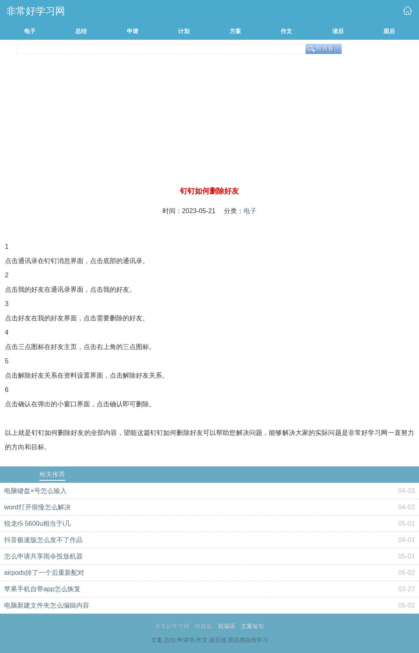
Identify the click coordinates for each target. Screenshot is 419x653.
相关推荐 (52, 474)
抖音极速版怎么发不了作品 (43, 539)
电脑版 (203, 626)
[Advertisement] (209, 124)
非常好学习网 (172, 626)
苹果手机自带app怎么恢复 (42, 588)
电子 (250, 210)
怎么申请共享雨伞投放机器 (43, 556)
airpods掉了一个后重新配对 (44, 572)
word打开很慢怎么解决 (37, 507)
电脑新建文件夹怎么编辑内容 (46, 605)
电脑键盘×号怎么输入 (35, 490)
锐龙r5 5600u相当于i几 (37, 523)
